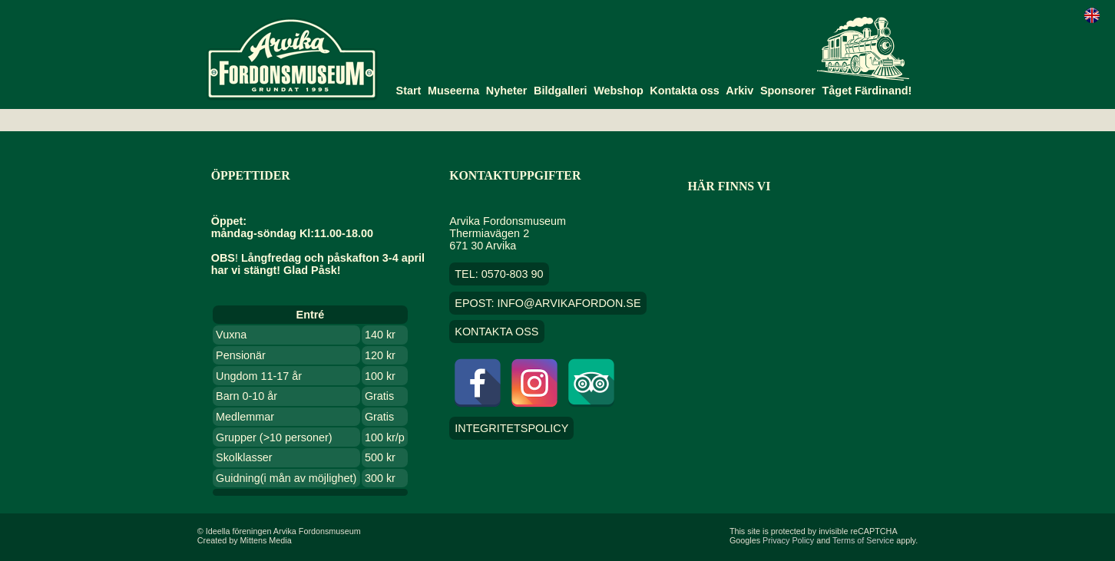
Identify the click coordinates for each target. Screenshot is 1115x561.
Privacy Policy (788, 540)
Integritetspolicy (511, 428)
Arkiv (739, 90)
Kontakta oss (684, 90)
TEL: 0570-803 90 (499, 274)
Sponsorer (788, 90)
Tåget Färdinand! (867, 90)
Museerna (453, 90)
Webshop (619, 90)
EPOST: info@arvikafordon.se (547, 303)
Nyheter (507, 90)
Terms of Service (863, 540)
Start (409, 90)
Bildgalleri (560, 90)
